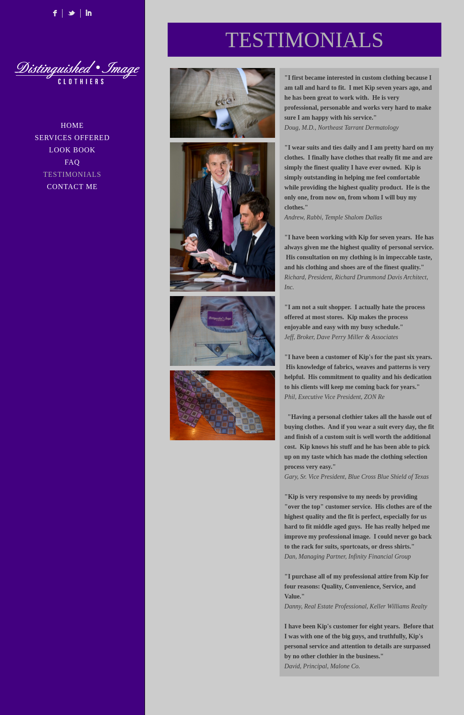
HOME (72, 125)
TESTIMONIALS (72, 174)
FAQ (72, 162)
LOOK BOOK (72, 150)
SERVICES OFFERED (72, 137)
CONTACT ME (72, 186)
